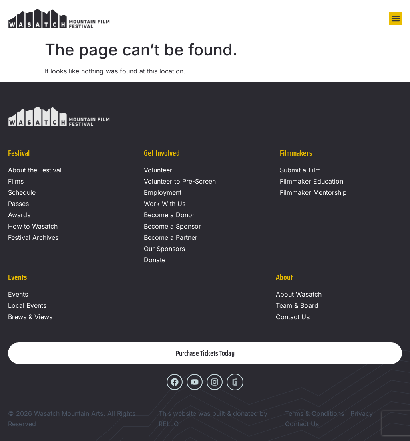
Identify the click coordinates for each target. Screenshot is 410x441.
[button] (395, 18)
